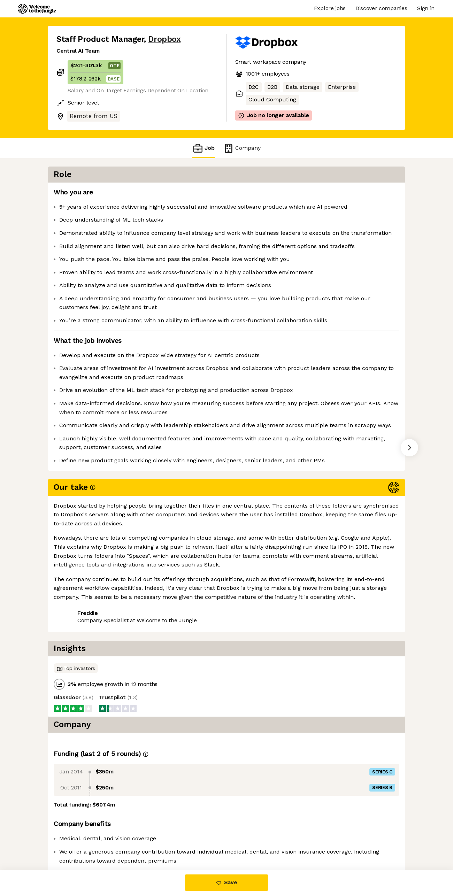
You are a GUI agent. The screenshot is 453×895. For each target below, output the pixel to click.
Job (203, 148)
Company (242, 148)
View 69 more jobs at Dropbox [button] (146, 639)
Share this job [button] (76, 639)
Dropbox (164, 39)
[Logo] (37, 9)
